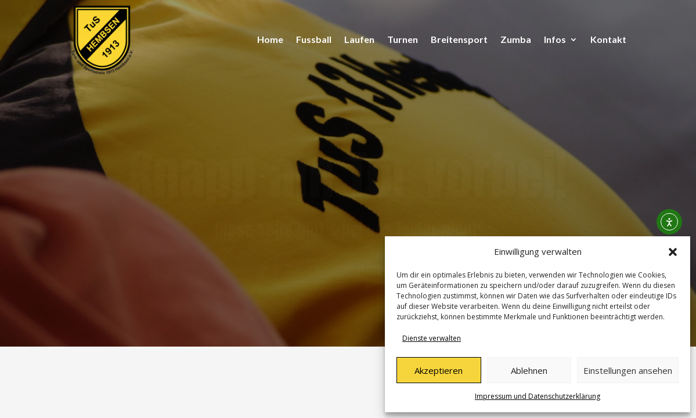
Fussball (313, 39)
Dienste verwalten (431, 338)
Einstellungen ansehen (627, 370)
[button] (673, 252)
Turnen (402, 39)
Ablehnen (529, 370)
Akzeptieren (438, 370)
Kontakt (608, 39)
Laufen (359, 39)
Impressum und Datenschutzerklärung (537, 396)
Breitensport (459, 39)
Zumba (515, 39)
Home (270, 39)
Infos (555, 39)
